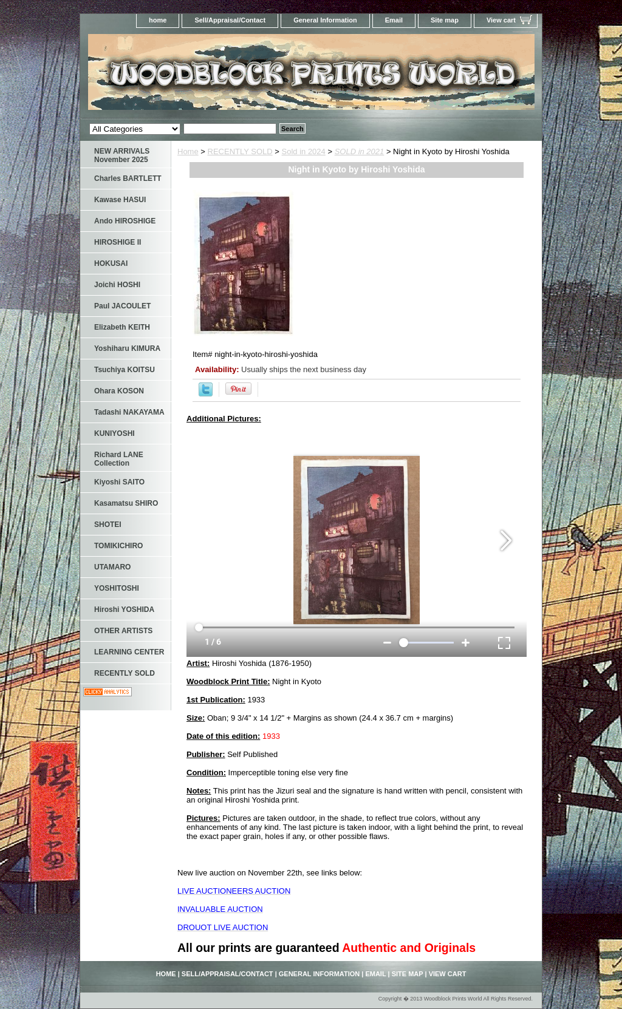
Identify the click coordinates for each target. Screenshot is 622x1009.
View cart (501, 20)
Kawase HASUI (120, 199)
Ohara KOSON (119, 391)
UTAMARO (112, 567)
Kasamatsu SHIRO (126, 503)
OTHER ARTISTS (123, 631)
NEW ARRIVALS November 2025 (121, 155)
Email (394, 20)
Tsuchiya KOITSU (124, 369)
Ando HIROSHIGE (125, 221)
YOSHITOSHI (116, 588)
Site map (445, 20)
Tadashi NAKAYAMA (129, 412)
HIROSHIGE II (117, 242)
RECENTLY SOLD (240, 151)
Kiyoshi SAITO (119, 482)
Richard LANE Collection (118, 458)
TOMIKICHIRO (118, 546)
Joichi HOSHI (117, 284)
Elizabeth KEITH (122, 327)
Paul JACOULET (122, 306)
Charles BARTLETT (128, 178)
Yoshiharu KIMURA (127, 348)
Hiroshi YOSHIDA (124, 609)
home (157, 20)
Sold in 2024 (304, 151)
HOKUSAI (111, 263)
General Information (325, 20)
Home (188, 151)
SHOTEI (107, 524)
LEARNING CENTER (129, 652)
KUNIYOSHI (114, 433)
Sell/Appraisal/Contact (229, 20)
